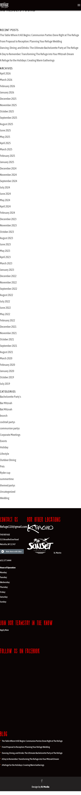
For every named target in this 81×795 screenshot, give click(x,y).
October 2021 (7, 339)
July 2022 (5, 301)
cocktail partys (7, 422)
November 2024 (8, 174)
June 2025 (5, 130)
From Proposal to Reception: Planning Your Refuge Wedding (31, 41)
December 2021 (8, 326)
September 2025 (8, 117)
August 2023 (6, 238)
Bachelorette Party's (10, 396)
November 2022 (8, 282)
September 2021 (8, 345)
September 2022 (8, 288)
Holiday (4, 447)
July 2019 (5, 383)
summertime (7, 479)
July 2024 (5, 187)
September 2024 (8, 181)
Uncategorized (7, 491)
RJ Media (45, 786)
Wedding (4, 498)
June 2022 (5, 307)
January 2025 (7, 162)
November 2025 (8, 105)
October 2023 (7, 231)
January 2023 (7, 269)
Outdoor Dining (8, 460)
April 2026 (5, 73)
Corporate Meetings (10, 434)
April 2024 (5, 206)
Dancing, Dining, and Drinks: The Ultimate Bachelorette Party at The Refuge (39, 47)
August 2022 (6, 295)
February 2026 (7, 86)
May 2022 (5, 314)
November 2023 (8, 225)
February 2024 (7, 212)
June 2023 (5, 244)
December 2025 (8, 98)
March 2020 (6, 358)
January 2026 (7, 92)
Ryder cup (5, 472)
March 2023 (6, 263)
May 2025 (5, 136)
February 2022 (7, 320)
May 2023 (5, 250)
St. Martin (44, 552)
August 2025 (6, 124)
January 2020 (7, 371)
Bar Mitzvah (6, 403)
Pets (2, 466)
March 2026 (6, 79)
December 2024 (8, 168)
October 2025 (7, 111)
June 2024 (5, 193)
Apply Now (4, 630)
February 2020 (7, 364)
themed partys (7, 485)
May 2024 (5, 200)
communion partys (10, 428)
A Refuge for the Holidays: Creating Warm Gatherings (27, 60)
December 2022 (8, 276)
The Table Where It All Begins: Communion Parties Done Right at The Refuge (39, 35)
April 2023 (5, 257)
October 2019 (7, 377)
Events (3, 441)
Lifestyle (4, 453)
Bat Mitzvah (6, 409)
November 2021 (8, 333)
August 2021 (6, 352)
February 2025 (7, 155)
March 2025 (6, 149)
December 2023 (8, 219)
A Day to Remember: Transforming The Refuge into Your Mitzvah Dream (37, 54)
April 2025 (5, 143)
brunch (3, 415)
